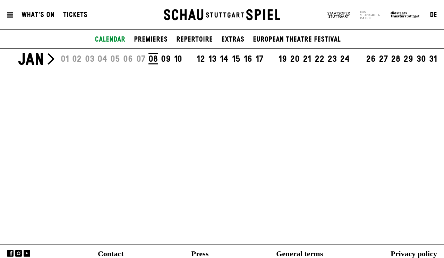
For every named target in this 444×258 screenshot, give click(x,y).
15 (236, 59)
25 (357, 59)
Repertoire (194, 39)
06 (128, 59)
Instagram (18, 253)
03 (89, 59)
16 (248, 59)
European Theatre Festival (297, 39)
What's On (38, 15)
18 (271, 59)
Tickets (75, 15)
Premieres (151, 39)
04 (102, 59)
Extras (232, 39)
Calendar (110, 39)
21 (307, 59)
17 (259, 59)
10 (178, 59)
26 (371, 59)
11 (189, 59)
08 (153, 58)
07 (140, 59)
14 (224, 59)
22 (319, 59)
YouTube (27, 253)
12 (200, 59)
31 (433, 59)
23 (332, 59)
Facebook (10, 253)
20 (295, 59)
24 (345, 59)
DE (433, 15)
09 (166, 59)
